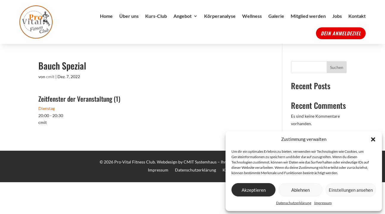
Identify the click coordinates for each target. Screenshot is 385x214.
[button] (373, 139)
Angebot (182, 16)
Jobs (337, 16)
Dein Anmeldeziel (341, 33)
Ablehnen (300, 190)
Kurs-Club (156, 16)
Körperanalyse (220, 16)
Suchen (336, 67)
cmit (50, 76)
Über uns (129, 16)
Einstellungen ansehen (351, 190)
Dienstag (46, 108)
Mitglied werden (308, 16)
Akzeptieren (254, 190)
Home (106, 16)
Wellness (252, 16)
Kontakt (357, 16)
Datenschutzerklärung (293, 203)
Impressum (323, 203)
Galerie (276, 16)
